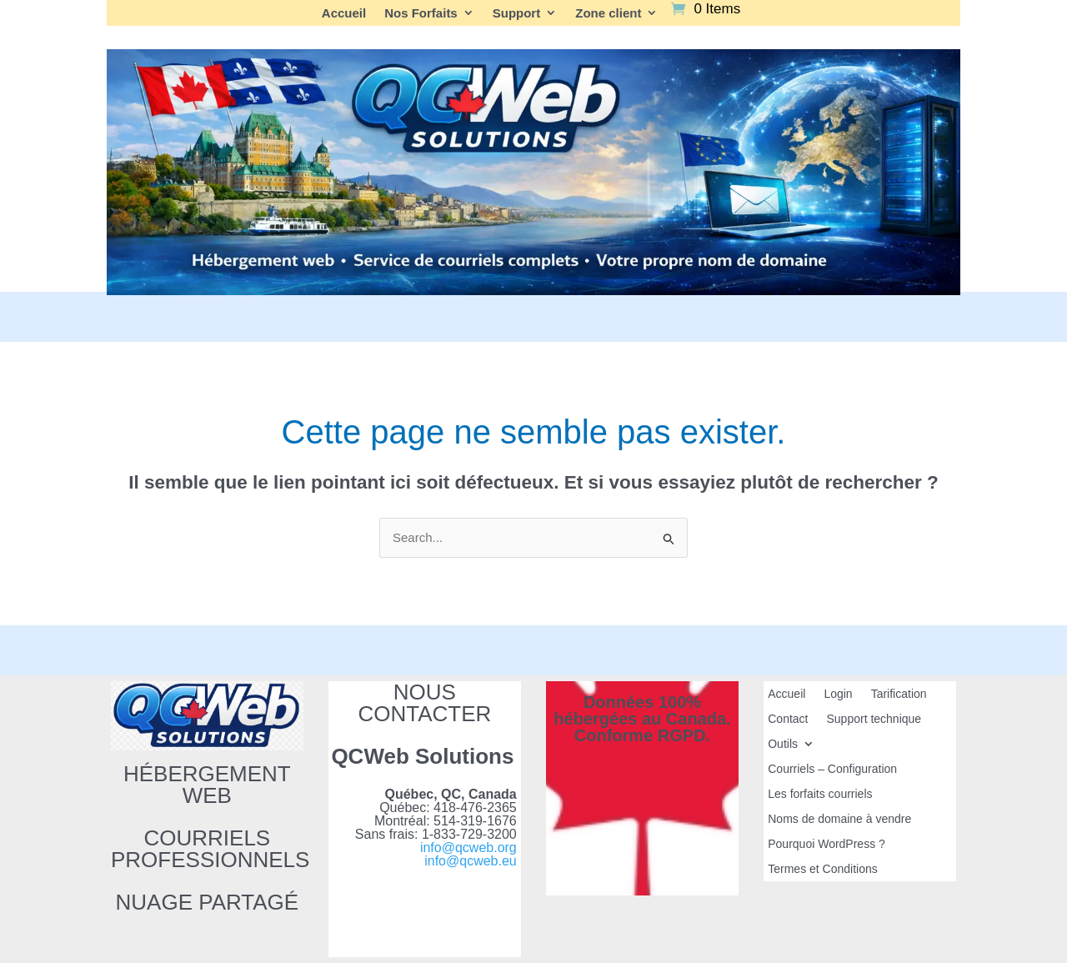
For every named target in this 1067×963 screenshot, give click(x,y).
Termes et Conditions (823, 869)
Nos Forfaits (421, 13)
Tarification (899, 694)
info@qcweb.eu (470, 861)
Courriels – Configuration (832, 769)
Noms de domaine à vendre (839, 819)
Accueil (344, 13)
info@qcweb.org (468, 847)
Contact (788, 719)
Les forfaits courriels (820, 794)
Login (838, 694)
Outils (783, 744)
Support (517, 13)
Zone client (608, 13)
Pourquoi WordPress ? (826, 844)
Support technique (873, 719)
